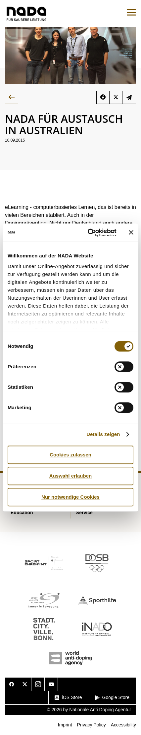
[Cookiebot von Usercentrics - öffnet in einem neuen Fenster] (88, 232)
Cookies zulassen (70, 454)
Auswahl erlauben (70, 476)
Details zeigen (103, 434)
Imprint (65, 724)
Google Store (112, 697)
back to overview (11, 97)
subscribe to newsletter (129, 97)
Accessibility (123, 724)
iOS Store (68, 697)
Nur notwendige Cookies (70, 497)
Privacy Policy (91, 724)
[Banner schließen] (131, 232)
